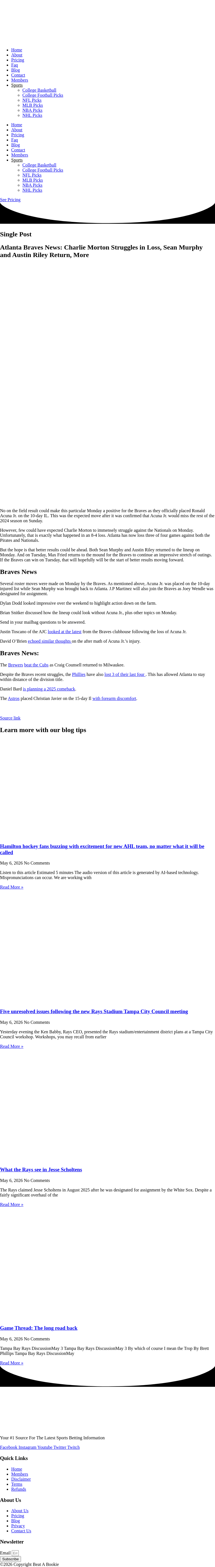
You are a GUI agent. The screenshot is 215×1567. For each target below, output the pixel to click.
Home (16, 50)
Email (6, 1553)
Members (19, 80)
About (16, 55)
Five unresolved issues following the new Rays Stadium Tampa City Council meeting (94, 1011)
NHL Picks (32, 115)
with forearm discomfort (114, 698)
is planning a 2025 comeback (49, 689)
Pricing (17, 60)
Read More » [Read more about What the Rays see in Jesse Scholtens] (12, 1204)
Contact (18, 75)
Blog (15, 70)
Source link (10, 718)
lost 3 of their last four (125, 674)
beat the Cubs (36, 665)
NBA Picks (32, 110)
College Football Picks (42, 95)
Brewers (15, 665)
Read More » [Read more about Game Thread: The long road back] (12, 1363)
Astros (14, 698)
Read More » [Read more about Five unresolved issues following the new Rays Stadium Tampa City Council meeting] (12, 1046)
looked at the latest (64, 631)
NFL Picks (31, 100)
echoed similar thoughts (50, 641)
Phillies (78, 674)
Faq (14, 65)
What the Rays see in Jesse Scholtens (41, 1169)
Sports (17, 85)
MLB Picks (32, 105)
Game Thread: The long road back (39, 1328)
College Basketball (39, 90)
